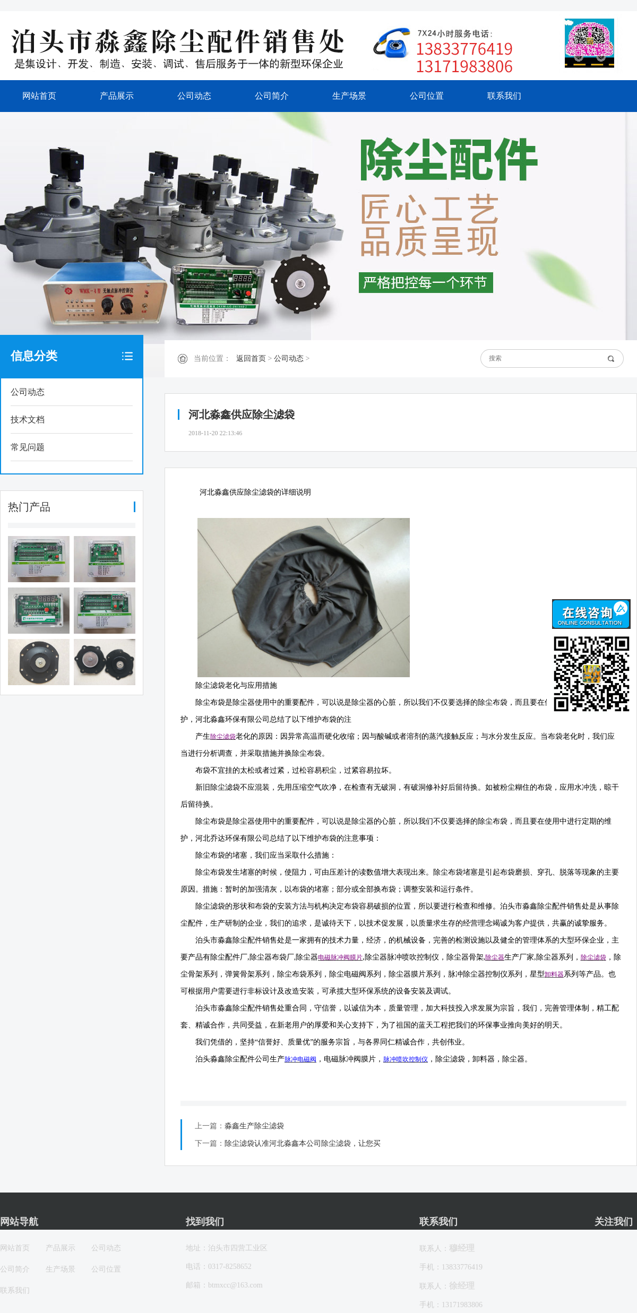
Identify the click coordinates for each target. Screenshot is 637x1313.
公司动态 (194, 95)
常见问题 (28, 447)
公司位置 (427, 95)
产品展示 (117, 95)
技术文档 (28, 419)
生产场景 (349, 95)
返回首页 (251, 358)
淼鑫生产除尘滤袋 (254, 1126)
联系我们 (504, 95)
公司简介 (272, 95)
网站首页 (39, 95)
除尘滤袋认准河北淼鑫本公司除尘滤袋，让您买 (303, 1143)
